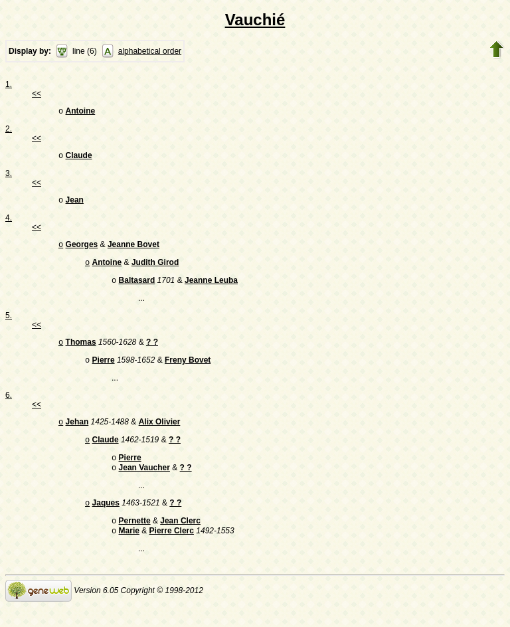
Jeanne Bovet (133, 249)
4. (8, 221)
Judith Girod (155, 269)
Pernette (135, 539)
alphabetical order (149, 51)
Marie (129, 550)
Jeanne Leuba (211, 288)
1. (8, 84)
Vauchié (255, 20)
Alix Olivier (160, 433)
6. (8, 405)
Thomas (81, 351)
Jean (75, 204)
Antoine (81, 112)
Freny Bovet (188, 370)
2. (8, 130)
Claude (79, 158)
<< (36, 93)
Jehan (77, 433)
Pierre (103, 370)
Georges (82, 249)
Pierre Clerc (171, 550)
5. (8, 323)
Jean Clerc (180, 539)
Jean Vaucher (144, 483)
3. (8, 176)
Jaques (106, 520)
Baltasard (137, 288)
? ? (152, 351)
